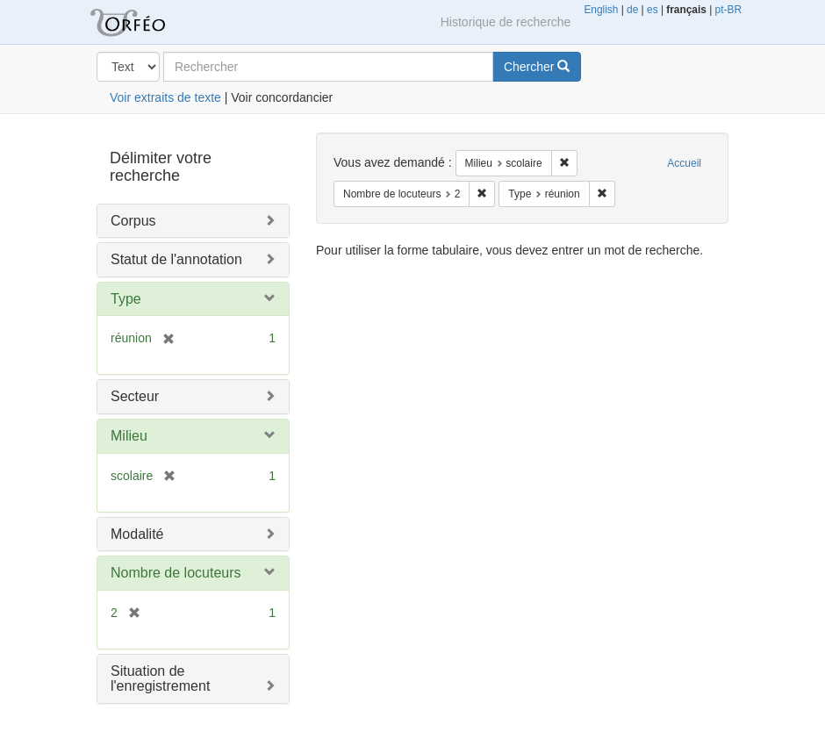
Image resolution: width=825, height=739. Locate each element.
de (632, 10)
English (601, 10)
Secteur (135, 396)
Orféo (149, 22)
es (652, 10)
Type (126, 298)
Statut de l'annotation (176, 259)
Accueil (684, 163)
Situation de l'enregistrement (160, 679)
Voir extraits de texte (165, 97)
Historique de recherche (506, 22)
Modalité (137, 534)
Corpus (133, 220)
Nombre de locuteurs (176, 572)
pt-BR (728, 10)
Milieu (129, 435)
